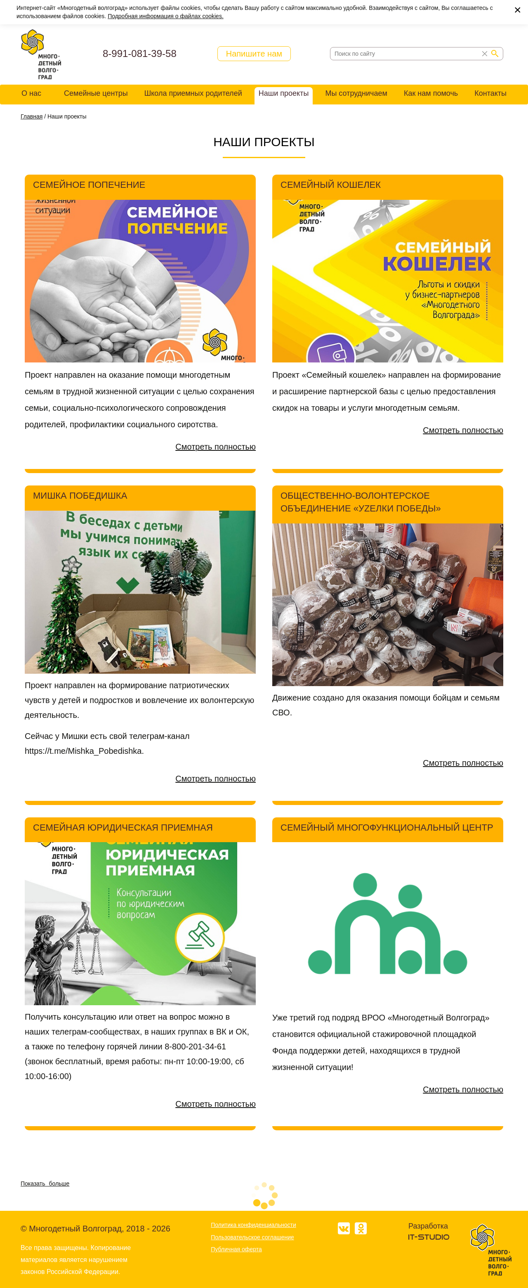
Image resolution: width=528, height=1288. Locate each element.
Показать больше (45, 1183)
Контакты (490, 93)
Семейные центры (96, 93)
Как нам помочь (431, 93)
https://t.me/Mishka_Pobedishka (83, 750)
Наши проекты (284, 93)
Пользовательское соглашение (252, 1237)
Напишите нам (254, 53)
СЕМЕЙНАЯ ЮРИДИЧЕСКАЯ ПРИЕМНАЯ (123, 827)
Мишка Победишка (80, 495)
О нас (31, 93)
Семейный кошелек (330, 185)
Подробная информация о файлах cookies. (166, 16)
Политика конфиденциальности (253, 1225)
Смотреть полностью (215, 446)
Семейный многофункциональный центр (386, 827)
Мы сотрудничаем (356, 93)
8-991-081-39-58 (140, 53)
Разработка (428, 1226)
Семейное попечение (89, 185)
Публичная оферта (236, 1249)
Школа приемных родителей (193, 93)
